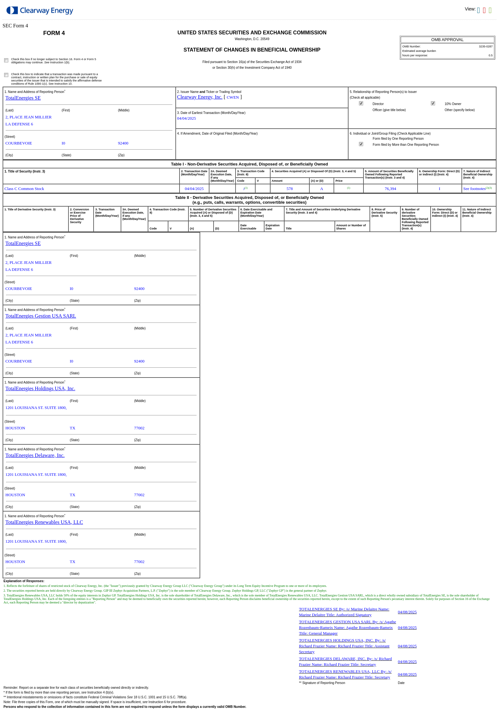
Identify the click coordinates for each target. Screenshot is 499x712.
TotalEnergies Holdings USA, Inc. (40, 388)
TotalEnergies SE (23, 98)
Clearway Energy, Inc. (200, 97)
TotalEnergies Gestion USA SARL (40, 316)
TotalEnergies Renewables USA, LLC (44, 522)
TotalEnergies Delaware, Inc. (35, 455)
